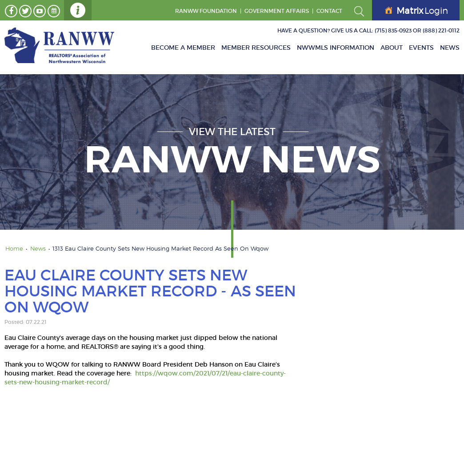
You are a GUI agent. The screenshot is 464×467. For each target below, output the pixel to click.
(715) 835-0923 (393, 30)
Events (421, 48)
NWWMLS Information (335, 48)
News (450, 48)
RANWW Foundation (206, 11)
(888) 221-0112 (441, 30)
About (391, 48)
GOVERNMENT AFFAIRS (276, 11)
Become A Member (183, 48)
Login (416, 10)
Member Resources (256, 48)
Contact (329, 11)
